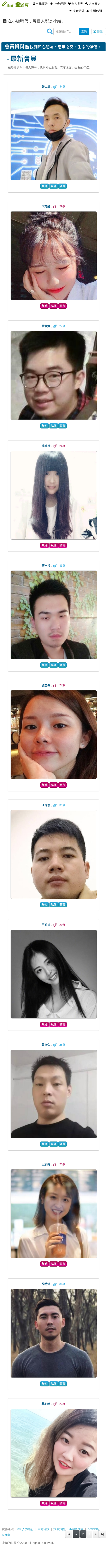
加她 (44, 305)
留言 (62, 186)
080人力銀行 (25, 1529)
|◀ (68, 1534)
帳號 (98, 31)
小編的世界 (76, 1529)
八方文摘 (93, 1529)
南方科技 (43, 1529)
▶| (102, 1534)
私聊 (53, 186)
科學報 (6, 1535)
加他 (44, 186)
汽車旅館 (59, 1529)
